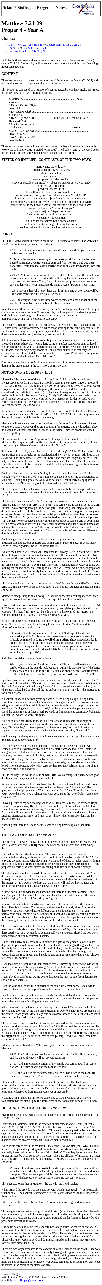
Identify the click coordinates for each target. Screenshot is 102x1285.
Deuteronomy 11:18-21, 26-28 (63, 44)
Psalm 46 (14, 47)
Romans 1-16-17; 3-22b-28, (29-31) (29, 51)
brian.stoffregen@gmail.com (26, 1280)
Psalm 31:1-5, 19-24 (34, 47)
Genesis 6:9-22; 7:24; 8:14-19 (26, 44)
